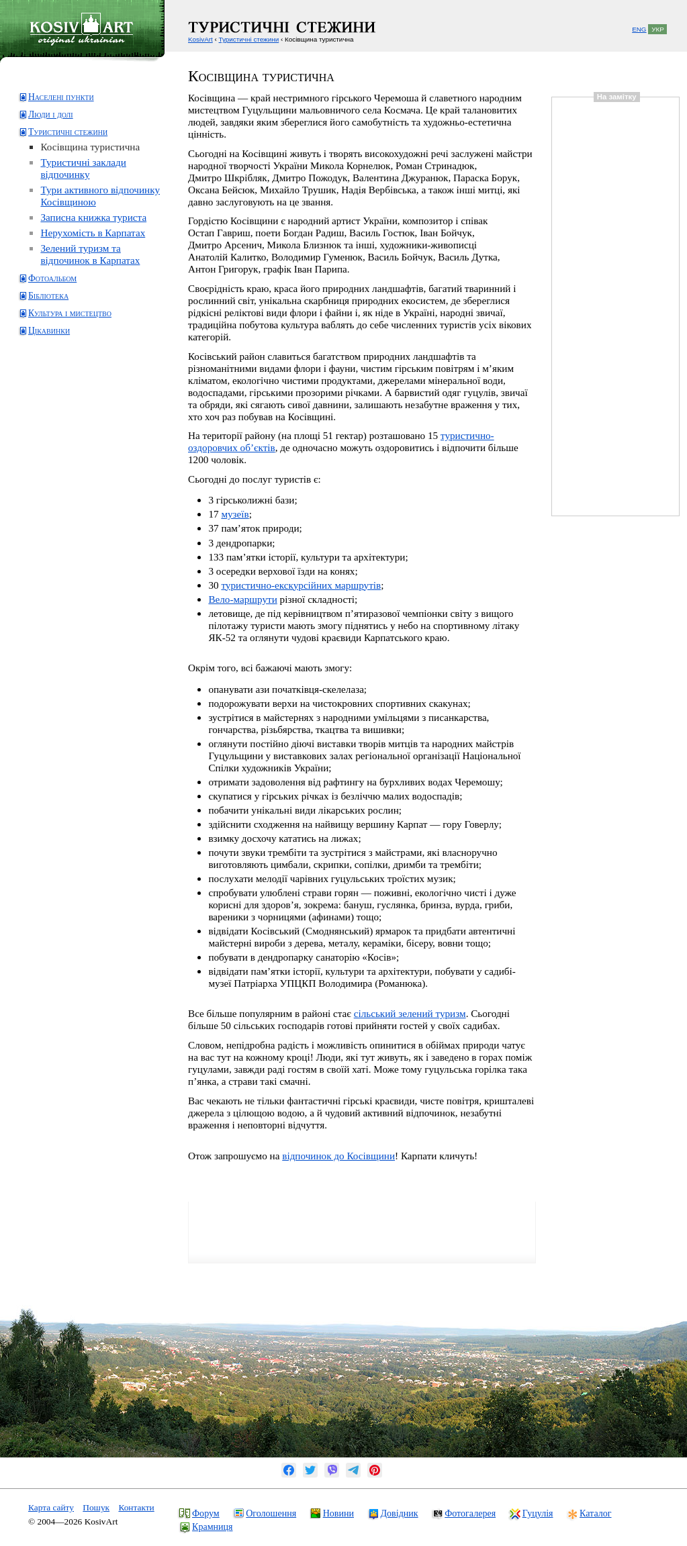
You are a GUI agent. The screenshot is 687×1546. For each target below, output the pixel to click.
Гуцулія (537, 1513)
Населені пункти (61, 97)
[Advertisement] (71, 398)
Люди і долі (50, 114)
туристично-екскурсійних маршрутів (301, 585)
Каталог (595, 1513)
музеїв (234, 514)
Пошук (96, 1507)
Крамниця (212, 1526)
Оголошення (271, 1513)
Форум (206, 1513)
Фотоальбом (52, 278)
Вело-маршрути (242, 599)
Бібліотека (48, 296)
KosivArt (200, 39)
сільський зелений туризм (410, 1013)
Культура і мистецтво (69, 313)
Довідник (399, 1513)
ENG (639, 29)
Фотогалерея (470, 1513)
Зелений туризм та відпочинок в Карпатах (90, 254)
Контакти (136, 1507)
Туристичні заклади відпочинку (83, 168)
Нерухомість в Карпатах (92, 232)
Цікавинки (49, 331)
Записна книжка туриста (93, 217)
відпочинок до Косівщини (338, 1155)
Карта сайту (51, 1507)
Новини (338, 1513)
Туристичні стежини (67, 132)
